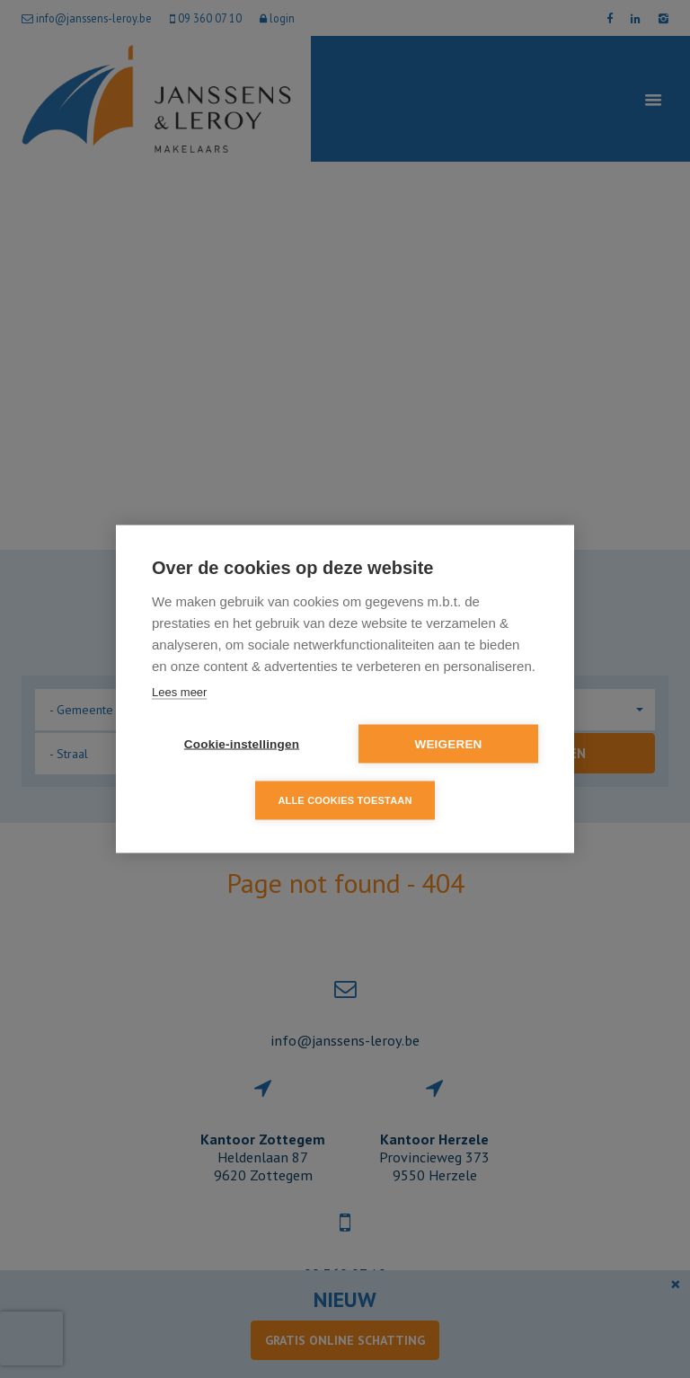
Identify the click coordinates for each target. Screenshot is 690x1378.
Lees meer (179, 692)
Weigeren (448, 744)
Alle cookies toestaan (344, 800)
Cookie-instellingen (241, 744)
